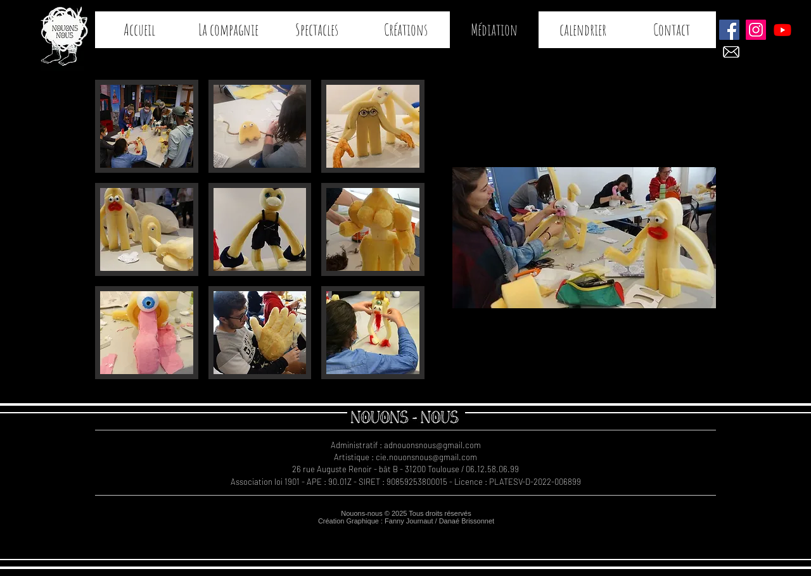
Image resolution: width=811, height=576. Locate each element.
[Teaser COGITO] (782, 30)
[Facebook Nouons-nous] (729, 30)
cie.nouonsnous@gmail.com (426, 457)
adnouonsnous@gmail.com (432, 445)
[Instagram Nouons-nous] (756, 30)
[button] (146, 126)
